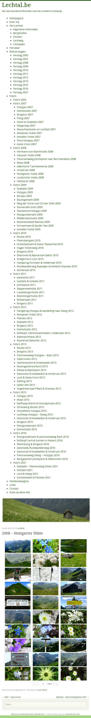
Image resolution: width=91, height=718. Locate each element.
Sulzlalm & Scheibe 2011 (31, 281)
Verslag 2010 (20, 70)
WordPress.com (73, 714)
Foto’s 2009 (19, 185)
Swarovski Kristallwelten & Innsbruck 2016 (41, 451)
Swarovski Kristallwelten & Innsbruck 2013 (41, 373)
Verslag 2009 (20, 66)
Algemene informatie (25, 29)
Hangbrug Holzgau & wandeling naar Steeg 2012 (45, 310)
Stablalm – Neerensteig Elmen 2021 (37, 466)
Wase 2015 (23, 399)
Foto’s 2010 (19, 233)
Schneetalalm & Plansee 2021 (34, 477)
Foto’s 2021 (19, 462)
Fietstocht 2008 (26, 181)
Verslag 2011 (20, 73)
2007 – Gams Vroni (11, 697)
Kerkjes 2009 (24, 196)
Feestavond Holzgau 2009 (32, 210)
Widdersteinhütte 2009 (30, 218)
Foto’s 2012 (19, 307)
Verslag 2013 (20, 81)
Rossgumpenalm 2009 (30, 214)
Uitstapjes (19, 44)
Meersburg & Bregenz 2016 (33, 444)
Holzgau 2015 (25, 396)
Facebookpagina (19, 481)
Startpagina (16, 18)
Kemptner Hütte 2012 (29, 314)
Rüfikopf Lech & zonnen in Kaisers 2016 (40, 440)
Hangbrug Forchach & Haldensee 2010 (39, 262)
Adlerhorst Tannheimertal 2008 (35, 166)
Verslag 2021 (20, 92)
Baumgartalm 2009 (28, 199)
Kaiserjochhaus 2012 (29, 336)
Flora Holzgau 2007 (28, 140)
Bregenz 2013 (25, 351)
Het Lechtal (16, 25)
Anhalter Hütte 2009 (28, 229)
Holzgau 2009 (25, 192)
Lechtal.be (16, 5)
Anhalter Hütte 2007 (28, 136)
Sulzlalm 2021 (25, 470)
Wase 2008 (23, 162)
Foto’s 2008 (19, 148)
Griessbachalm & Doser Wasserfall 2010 (40, 244)
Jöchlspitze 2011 (26, 285)
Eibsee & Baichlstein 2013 (31, 370)
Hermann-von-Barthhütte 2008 (35, 151)
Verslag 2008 (20, 62)
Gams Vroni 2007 (27, 144)
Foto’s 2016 (19, 433)
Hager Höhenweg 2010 (30, 248)
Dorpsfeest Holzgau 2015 (32, 410)
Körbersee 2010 (26, 270)
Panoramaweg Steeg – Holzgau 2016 (38, 455)
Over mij (14, 22)
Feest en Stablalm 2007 (30, 122)
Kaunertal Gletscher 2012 (31, 340)
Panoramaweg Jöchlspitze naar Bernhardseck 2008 (46, 159)
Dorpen (17, 36)
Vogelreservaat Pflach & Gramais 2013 (39, 388)
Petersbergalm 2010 (28, 240)
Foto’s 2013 (19, 344)
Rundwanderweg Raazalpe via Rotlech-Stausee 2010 (47, 266)
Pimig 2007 (23, 118)
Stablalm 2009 (25, 188)
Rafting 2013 (24, 381)
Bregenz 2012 (25, 325)
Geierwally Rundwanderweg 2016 (36, 448)
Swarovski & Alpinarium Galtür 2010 (37, 255)
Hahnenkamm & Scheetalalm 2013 (36, 362)
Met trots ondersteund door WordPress (27, 714)
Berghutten (20, 33)
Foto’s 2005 (19, 99)
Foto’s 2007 (19, 103)
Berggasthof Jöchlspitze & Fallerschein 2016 (42, 459)
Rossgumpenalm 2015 (30, 425)
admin (21, 528)
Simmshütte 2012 (27, 329)
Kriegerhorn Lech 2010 (30, 259)
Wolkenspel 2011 (27, 299)
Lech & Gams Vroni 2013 (31, 377)
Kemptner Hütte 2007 (29, 133)
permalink (43, 690)
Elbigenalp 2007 (26, 125)
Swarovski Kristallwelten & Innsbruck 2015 (41, 418)
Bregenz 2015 (25, 422)
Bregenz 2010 (25, 251)
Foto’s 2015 (19, 392)
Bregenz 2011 (25, 303)
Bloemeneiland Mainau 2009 (33, 222)
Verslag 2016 (20, 88)
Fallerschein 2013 (27, 359)
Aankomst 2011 (26, 277)
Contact (13, 488)
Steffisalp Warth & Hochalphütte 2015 (39, 403)
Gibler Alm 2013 (26, 385)
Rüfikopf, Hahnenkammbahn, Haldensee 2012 (43, 333)
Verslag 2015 (20, 85)
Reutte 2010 (24, 236)
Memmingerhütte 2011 (30, 296)
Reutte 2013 (24, 348)
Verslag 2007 (20, 59)
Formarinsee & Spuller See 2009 (35, 225)
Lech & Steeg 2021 (27, 473)
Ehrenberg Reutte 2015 (30, 407)
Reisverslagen (17, 51)
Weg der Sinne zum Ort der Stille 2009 (39, 203)
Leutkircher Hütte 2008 (30, 177)
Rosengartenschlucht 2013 (32, 366)
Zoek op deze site (19, 492)
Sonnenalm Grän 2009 (30, 207)
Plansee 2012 (24, 318)
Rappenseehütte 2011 (29, 288)
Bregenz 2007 (25, 114)
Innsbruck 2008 (26, 170)
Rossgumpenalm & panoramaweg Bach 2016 (43, 436)
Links (12, 485)
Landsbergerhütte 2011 (30, 292)
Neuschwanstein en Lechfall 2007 (36, 129)
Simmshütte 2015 (27, 429)
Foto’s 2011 (19, 273)
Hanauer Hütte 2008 (29, 155)
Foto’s (12, 96)
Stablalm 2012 (25, 322)
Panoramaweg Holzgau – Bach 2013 (38, 355)
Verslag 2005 (20, 55)
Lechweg (18, 40)
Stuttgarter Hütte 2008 (30, 173)
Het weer (14, 48)
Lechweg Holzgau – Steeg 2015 (35, 414)
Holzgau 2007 (25, 107)
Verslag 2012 (20, 77)
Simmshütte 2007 (27, 110)
